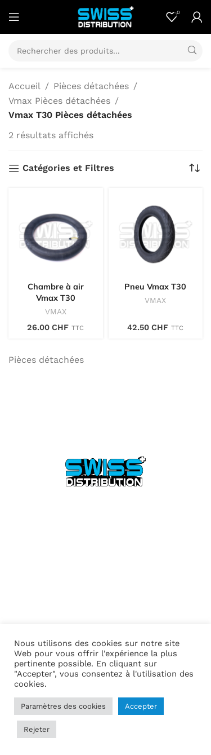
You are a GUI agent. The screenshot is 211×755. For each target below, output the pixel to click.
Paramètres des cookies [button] (63, 706)
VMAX (55, 311)
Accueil (24, 86)
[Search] (105, 51)
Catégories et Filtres (68, 168)
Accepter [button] (141, 706)
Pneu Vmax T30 (155, 287)
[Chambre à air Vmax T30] (55, 235)
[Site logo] (106, 16)
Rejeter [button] (37, 729)
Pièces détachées (91, 86)
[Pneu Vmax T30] (155, 235)
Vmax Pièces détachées (59, 100)
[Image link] (105, 471)
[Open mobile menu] (14, 17)
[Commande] (194, 168)
